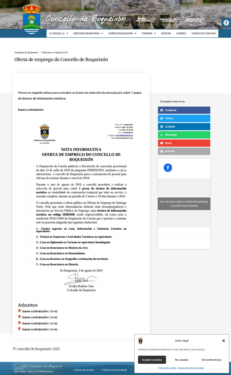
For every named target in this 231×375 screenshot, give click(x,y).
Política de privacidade (114, 366)
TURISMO (152, 31)
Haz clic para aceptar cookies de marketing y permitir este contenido (184, 200)
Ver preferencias (211, 359)
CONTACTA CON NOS (204, 31)
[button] (226, 22)
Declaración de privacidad (191, 368)
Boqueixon (33, 49)
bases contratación (30, 106)
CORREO (183, 31)
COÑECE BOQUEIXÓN (127, 31)
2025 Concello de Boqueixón (42, 363)
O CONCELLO (65, 31)
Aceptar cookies (152, 359)
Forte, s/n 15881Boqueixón (41, 368)
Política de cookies (167, 368)
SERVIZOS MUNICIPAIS (94, 31)
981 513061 (20, 368)
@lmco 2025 (18, 366)
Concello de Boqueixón (86, 19)
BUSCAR (169, 31)
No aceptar (181, 359)
